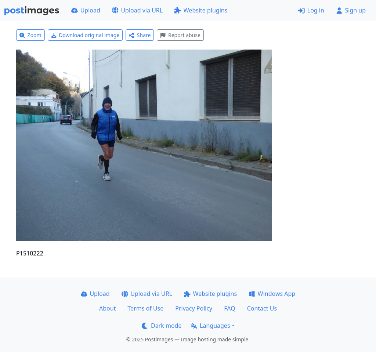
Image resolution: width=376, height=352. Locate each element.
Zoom (30, 35)
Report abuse (180, 35)
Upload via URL (137, 10)
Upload (85, 10)
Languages (210, 326)
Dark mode (161, 326)
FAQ (229, 308)
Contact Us (262, 308)
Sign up (351, 10)
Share (140, 35)
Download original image (85, 35)
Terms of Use (145, 308)
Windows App (272, 294)
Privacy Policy (193, 308)
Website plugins (200, 10)
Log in (311, 10)
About (107, 308)
